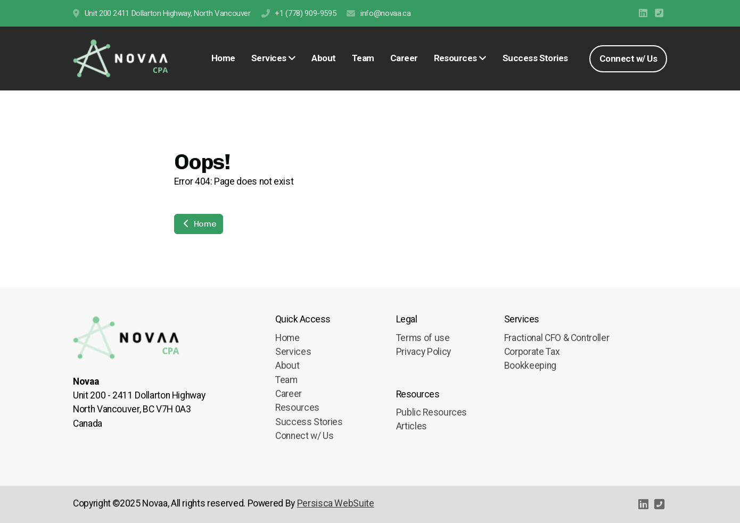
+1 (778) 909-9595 (305, 13)
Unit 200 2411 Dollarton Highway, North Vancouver (168, 13)
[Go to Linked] (643, 13)
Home (198, 224)
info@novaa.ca (385, 13)
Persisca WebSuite (335, 503)
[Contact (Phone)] (659, 13)
